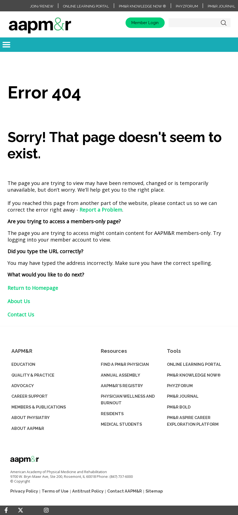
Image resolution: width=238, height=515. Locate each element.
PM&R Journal (221, 6)
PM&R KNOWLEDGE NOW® (194, 375)
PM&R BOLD (179, 407)
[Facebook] (6, 510)
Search (223, 22)
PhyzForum (187, 6)
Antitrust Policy (88, 491)
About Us (18, 301)
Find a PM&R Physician (125, 364)
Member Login (145, 22)
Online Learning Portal (86, 6)
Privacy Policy (24, 491)
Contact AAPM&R (124, 491)
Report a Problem (100, 209)
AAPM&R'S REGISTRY (122, 385)
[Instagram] (46, 510)
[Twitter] (20, 510)
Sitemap (154, 491)
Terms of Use (55, 491)
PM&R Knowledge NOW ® (142, 6)
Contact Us (20, 314)
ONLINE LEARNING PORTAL (194, 364)
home (39, 22)
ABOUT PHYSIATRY (30, 417)
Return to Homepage (32, 288)
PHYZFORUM (180, 385)
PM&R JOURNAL (183, 396)
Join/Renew (41, 6)
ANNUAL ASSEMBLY (120, 375)
